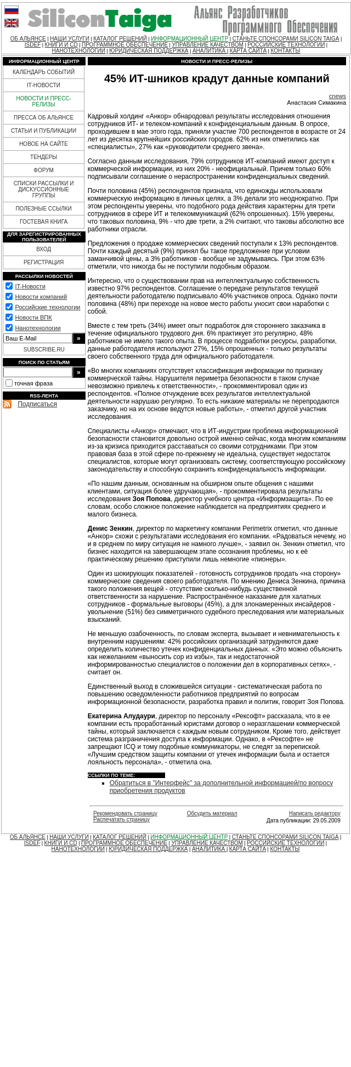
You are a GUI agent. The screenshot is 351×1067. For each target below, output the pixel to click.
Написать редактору (315, 813)
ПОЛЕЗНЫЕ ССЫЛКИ (43, 209)
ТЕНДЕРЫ (43, 157)
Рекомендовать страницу (125, 813)
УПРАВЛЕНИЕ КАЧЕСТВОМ (207, 45)
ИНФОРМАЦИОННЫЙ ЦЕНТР (189, 39)
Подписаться (37, 404)
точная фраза (33, 383)
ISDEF (33, 45)
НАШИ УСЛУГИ (69, 39)
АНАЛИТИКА (210, 51)
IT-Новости (30, 286)
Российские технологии (47, 307)
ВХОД (43, 249)
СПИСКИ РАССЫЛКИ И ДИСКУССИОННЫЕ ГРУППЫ (44, 189)
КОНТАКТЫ (285, 51)
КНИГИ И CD (61, 45)
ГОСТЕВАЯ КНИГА (43, 222)
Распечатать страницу (121, 819)
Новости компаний (41, 296)
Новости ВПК (33, 317)
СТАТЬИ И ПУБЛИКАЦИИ (43, 131)
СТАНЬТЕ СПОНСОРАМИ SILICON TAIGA (286, 39)
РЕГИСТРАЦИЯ (44, 262)
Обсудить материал (212, 813)
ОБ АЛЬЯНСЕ (28, 39)
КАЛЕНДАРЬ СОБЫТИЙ (44, 72)
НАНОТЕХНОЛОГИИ (78, 51)
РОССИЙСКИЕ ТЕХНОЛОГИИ (286, 45)
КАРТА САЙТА (248, 51)
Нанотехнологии (37, 328)
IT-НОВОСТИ (43, 85)
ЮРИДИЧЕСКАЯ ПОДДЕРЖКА (148, 51)
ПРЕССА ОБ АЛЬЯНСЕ (43, 118)
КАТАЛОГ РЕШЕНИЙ (120, 39)
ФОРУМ (43, 170)
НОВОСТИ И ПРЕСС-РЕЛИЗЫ (43, 101)
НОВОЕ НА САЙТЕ (43, 144)
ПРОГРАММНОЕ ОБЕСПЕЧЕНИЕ (125, 45)
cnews (337, 96)
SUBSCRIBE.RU (44, 350)
